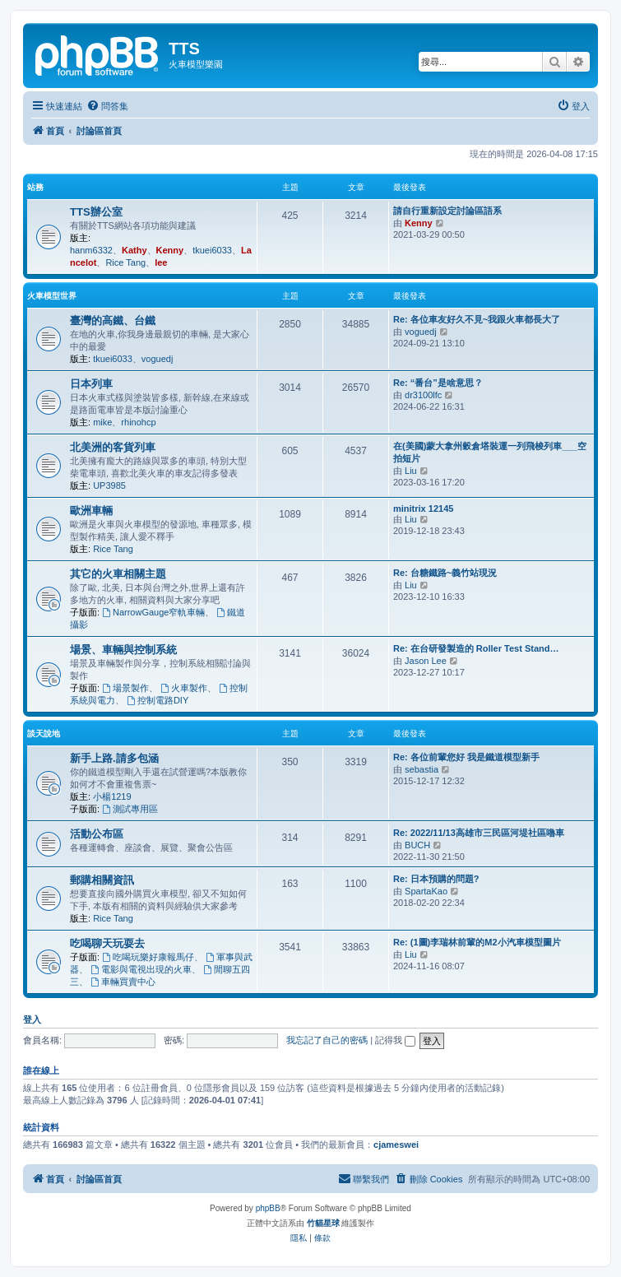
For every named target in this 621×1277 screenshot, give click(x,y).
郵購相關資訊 (102, 880)
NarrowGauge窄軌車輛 (153, 612)
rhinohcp (138, 422)
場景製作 (125, 688)
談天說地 (43, 733)
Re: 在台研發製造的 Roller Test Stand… (475, 648)
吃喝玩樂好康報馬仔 (148, 957)
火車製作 (183, 688)
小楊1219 (112, 796)
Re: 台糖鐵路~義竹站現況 (445, 573)
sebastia (421, 769)
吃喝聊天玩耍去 (107, 943)
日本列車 (91, 384)
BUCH (417, 845)
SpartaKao (426, 891)
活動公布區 (96, 834)
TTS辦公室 (96, 212)
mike (102, 422)
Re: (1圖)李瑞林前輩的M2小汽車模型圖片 (477, 942)
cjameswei (396, 1144)
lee (161, 262)
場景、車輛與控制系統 (123, 649)
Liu (411, 471)
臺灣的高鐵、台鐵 (112, 320)
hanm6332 (91, 250)
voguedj (157, 359)
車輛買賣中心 (122, 982)
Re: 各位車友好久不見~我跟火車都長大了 (476, 319)
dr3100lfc (423, 395)
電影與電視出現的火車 (141, 969)
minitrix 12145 (423, 508)
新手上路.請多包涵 (114, 758)
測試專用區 (130, 809)
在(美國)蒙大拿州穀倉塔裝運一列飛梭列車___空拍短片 (489, 452)
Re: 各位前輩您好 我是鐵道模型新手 (466, 757)
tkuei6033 (212, 250)
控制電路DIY (157, 700)
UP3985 (109, 485)
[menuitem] (107, 106)
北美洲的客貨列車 (112, 447)
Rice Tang (125, 262)
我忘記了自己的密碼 (327, 1040)
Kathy (134, 250)
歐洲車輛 (91, 510)
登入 (32, 1019)
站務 (35, 187)
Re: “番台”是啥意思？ (438, 383)
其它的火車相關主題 (118, 574)
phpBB (268, 1208)
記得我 (395, 1040)
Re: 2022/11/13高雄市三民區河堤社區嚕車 (478, 833)
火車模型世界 (51, 295)
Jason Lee (426, 661)
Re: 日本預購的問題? (436, 879)
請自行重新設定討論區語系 (447, 211)
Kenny (170, 250)
